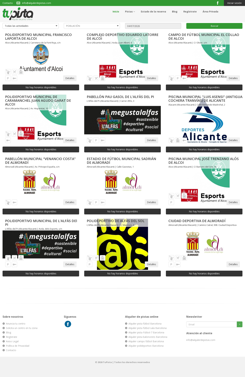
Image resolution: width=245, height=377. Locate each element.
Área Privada (210, 11)
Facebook (219, 3)
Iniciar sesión (234, 3)
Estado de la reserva (153, 11)
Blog (174, 11)
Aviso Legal (12, 341)
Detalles (69, 78)
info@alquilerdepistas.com (36, 3)
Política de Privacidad (17, 345)
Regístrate (190, 11)
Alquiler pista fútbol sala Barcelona (147, 328)
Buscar (214, 25)
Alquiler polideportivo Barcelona (146, 345)
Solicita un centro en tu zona (21, 328)
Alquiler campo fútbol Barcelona (146, 341)
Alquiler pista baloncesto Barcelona (147, 336)
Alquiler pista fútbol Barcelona (144, 323)
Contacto (8, 3)
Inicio (116, 11)
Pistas (130, 11)
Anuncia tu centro (15, 323)
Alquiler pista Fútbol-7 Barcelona (146, 332)
